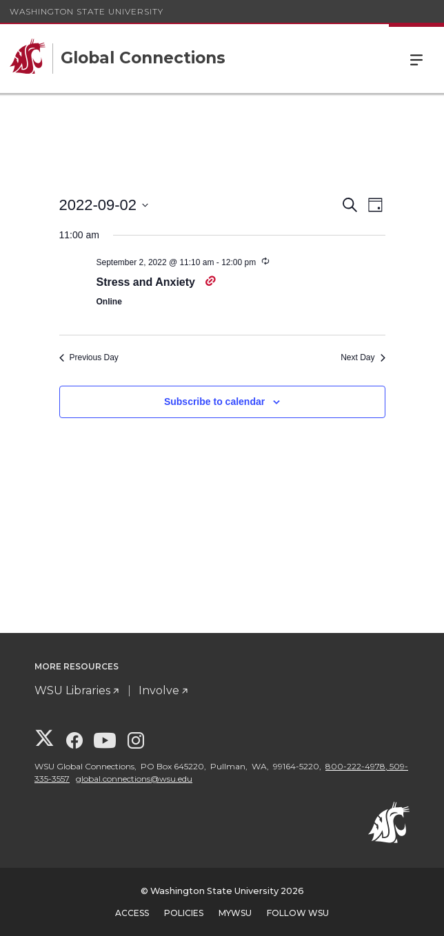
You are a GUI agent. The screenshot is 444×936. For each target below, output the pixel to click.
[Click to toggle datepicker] (104, 205)
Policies (183, 913)
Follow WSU (298, 913)
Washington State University (86, 11)
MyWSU (235, 913)
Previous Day (89, 357)
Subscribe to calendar (214, 401)
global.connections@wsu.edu (134, 778)
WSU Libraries (72, 690)
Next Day (363, 357)
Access (132, 913)
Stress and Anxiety (148, 282)
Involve (159, 690)
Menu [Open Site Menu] (416, 58)
